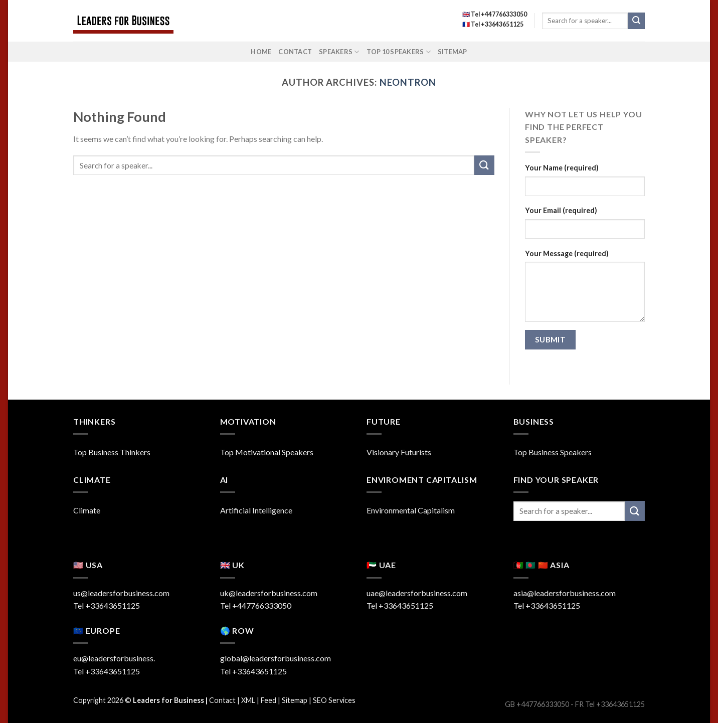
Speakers (339, 52)
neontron (408, 82)
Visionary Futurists (399, 452)
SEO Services (334, 700)
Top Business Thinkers (111, 452)
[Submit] (636, 21)
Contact (295, 52)
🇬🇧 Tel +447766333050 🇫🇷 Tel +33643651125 (494, 19)
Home (261, 52)
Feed (268, 700)
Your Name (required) (562, 167)
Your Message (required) (567, 253)
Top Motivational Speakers (266, 452)
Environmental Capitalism (411, 510)
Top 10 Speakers (399, 52)
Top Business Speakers (552, 452)
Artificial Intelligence (256, 510)
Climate (86, 510)
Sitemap (452, 52)
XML (248, 700)
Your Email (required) (561, 210)
